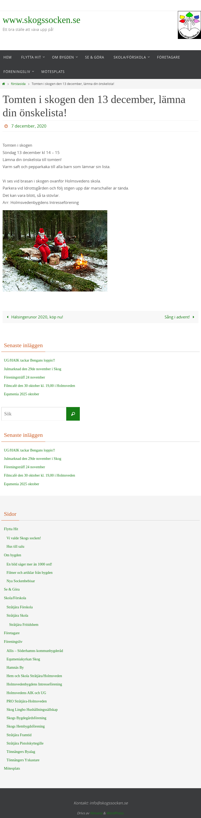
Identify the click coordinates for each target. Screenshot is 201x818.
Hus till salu (15, 546)
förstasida (18, 84)
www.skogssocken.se (41, 20)
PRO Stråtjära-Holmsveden (27, 701)
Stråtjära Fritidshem (23, 625)
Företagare (12, 633)
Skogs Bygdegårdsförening (26, 718)
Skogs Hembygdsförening (26, 726)
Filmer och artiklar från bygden (30, 573)
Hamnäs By (15, 668)
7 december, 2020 (28, 126)
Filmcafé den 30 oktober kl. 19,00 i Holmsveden (39, 386)
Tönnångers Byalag (21, 752)
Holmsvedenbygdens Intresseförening (34, 684)
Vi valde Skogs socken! (24, 538)
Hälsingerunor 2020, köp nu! (33, 316)
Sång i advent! (180, 316)
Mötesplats (12, 768)
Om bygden (12, 555)
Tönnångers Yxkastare (23, 760)
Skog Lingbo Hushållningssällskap (32, 710)
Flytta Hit (11, 529)
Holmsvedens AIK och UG (26, 693)
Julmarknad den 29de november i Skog (32, 369)
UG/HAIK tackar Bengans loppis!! (29, 360)
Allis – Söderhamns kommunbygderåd (35, 651)
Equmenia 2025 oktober (21, 394)
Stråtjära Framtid (19, 735)
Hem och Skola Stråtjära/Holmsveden (34, 676)
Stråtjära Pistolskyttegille (25, 743)
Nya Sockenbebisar (21, 581)
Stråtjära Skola (17, 615)
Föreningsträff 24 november (24, 377)
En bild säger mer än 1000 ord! (29, 564)
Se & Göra (12, 589)
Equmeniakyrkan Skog (23, 659)
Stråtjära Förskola (20, 607)
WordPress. (115, 813)
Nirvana (96, 813)
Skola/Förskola (15, 598)
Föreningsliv (13, 642)
